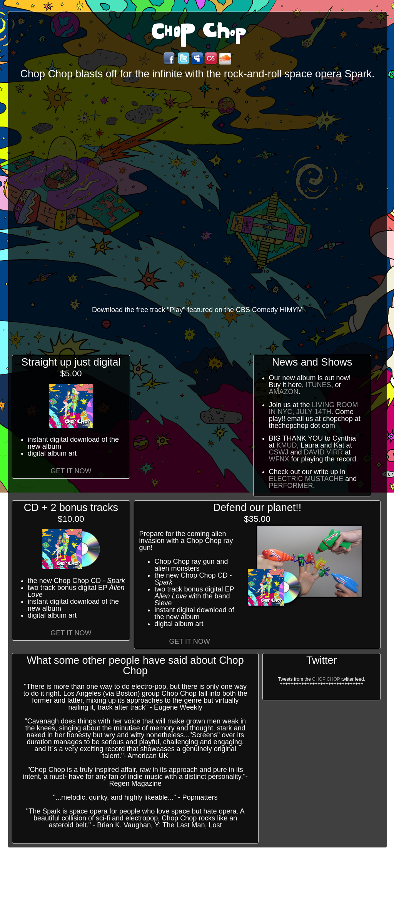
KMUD (287, 445)
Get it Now (70, 471)
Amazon (284, 392)
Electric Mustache (306, 479)
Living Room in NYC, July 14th (313, 408)
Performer (291, 485)
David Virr (323, 452)
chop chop (326, 679)
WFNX (279, 459)
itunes (318, 385)
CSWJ (279, 452)
